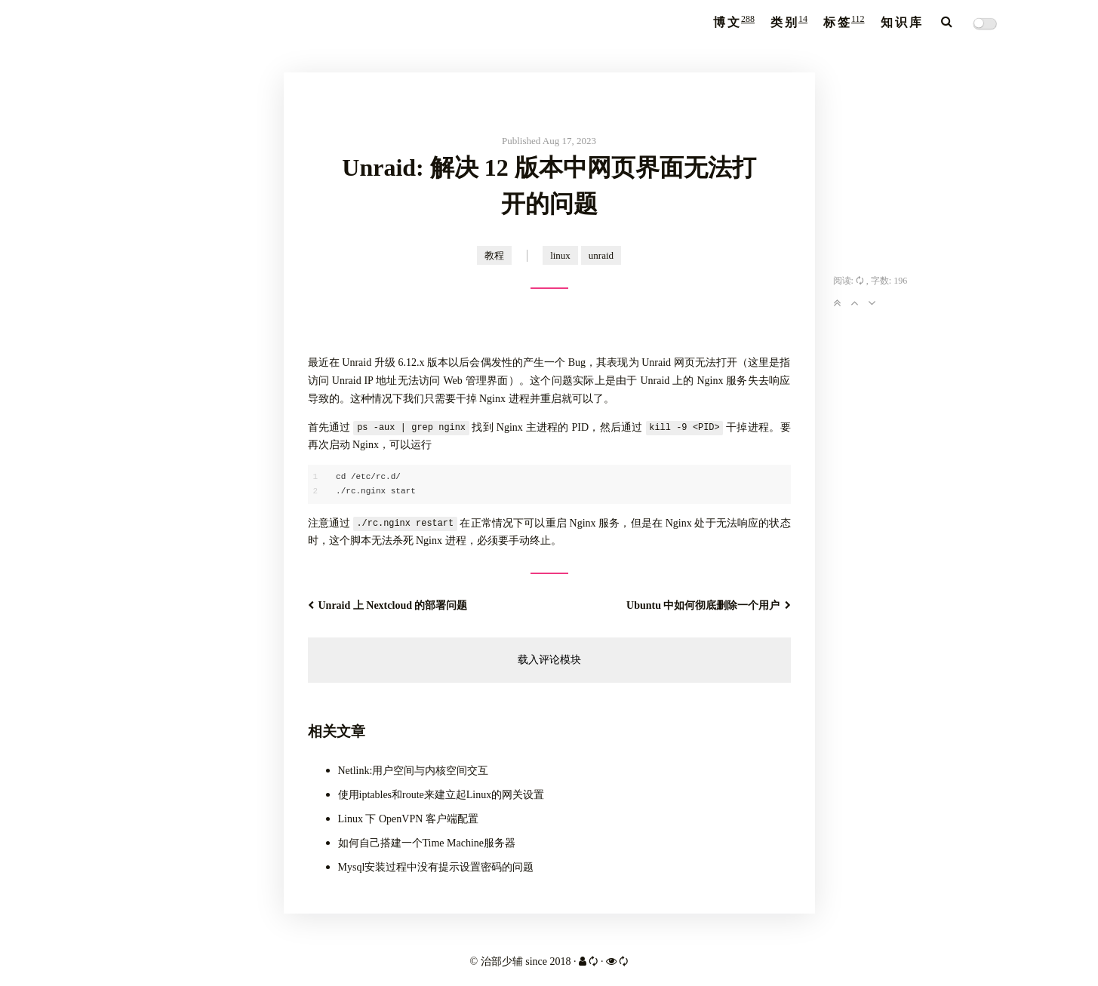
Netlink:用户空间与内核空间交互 (413, 770)
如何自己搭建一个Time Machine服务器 (427, 843)
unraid (601, 255)
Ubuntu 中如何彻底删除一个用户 (708, 605)
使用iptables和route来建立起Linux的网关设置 (441, 794)
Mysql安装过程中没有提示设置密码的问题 (436, 867)
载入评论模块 (549, 659)
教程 (494, 255)
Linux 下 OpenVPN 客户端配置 (408, 819)
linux (560, 255)
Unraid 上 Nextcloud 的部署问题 (388, 605)
